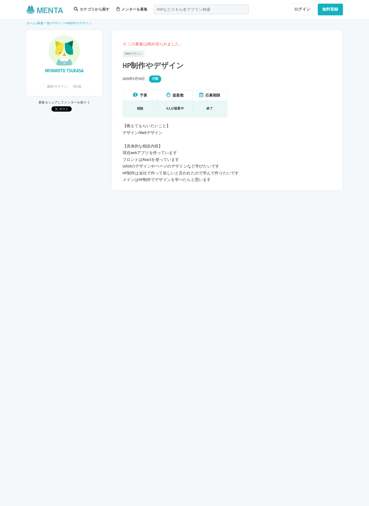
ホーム (31, 23)
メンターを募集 (132, 9)
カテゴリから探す (92, 9)
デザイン (57, 23)
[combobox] (201, 9)
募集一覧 (43, 23)
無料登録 (330, 9)
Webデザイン (133, 53)
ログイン (302, 9)
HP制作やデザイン (79, 23)
